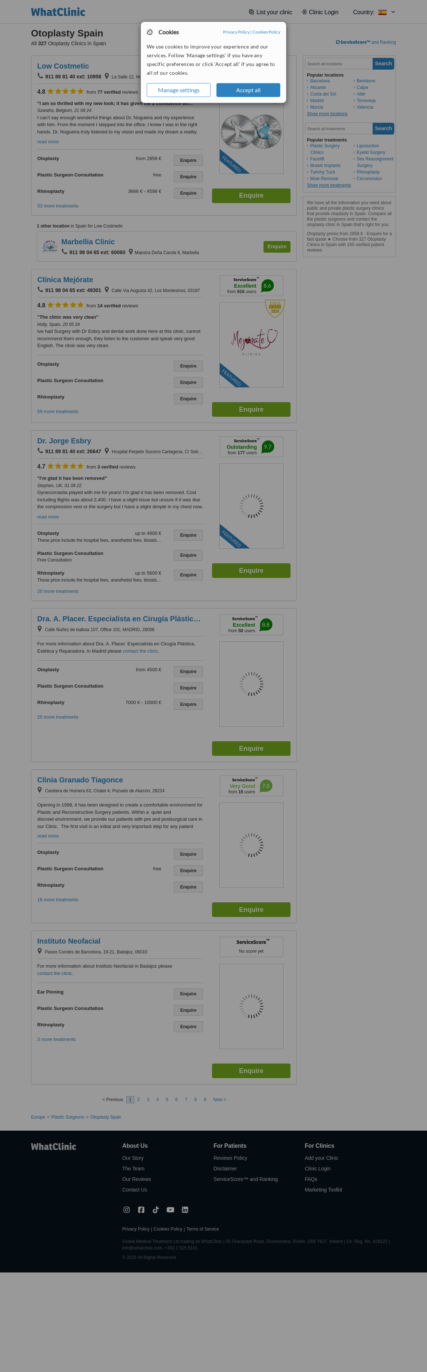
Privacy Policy (236, 32)
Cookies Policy (266, 32)
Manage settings (179, 89)
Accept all (248, 89)
